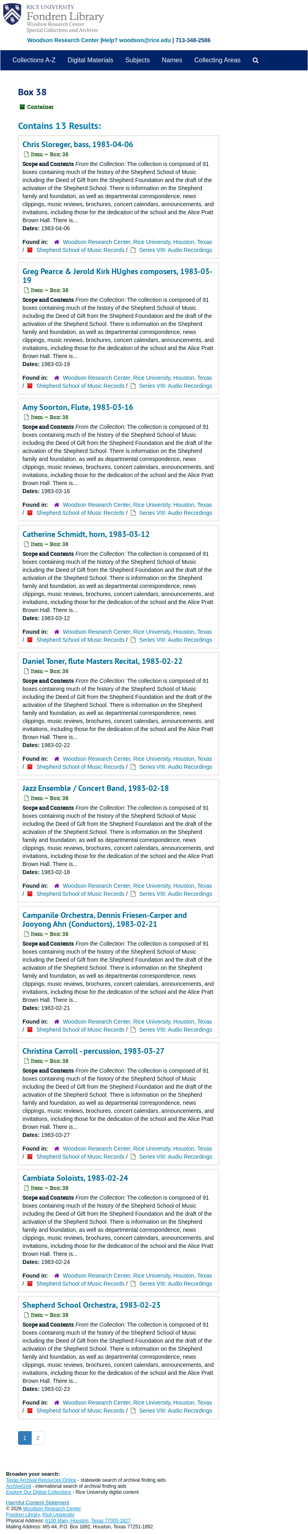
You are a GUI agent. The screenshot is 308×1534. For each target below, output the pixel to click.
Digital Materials (90, 60)
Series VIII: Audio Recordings (175, 250)
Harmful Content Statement (37, 1502)
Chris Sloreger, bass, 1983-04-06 (77, 144)
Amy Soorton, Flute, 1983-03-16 (77, 407)
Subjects (137, 60)
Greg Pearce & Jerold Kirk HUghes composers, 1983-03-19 (117, 275)
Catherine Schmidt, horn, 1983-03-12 (86, 534)
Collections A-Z (34, 60)
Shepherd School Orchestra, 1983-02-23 (91, 1305)
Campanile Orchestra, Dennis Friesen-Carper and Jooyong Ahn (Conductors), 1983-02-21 (104, 919)
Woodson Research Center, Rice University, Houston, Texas (137, 242)
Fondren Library (23, 1515)
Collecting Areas (217, 60)
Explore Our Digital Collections (38, 1492)
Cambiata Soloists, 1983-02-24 (75, 1178)
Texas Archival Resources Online (41, 1480)
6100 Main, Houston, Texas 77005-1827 (88, 1521)
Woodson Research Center (63, 40)
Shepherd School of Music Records (80, 250)
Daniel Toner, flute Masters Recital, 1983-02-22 (102, 661)
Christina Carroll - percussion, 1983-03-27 (93, 1051)
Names (172, 60)
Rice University (59, 1515)
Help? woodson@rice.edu (136, 40)
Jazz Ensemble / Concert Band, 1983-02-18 (95, 788)
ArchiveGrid (18, 1486)
